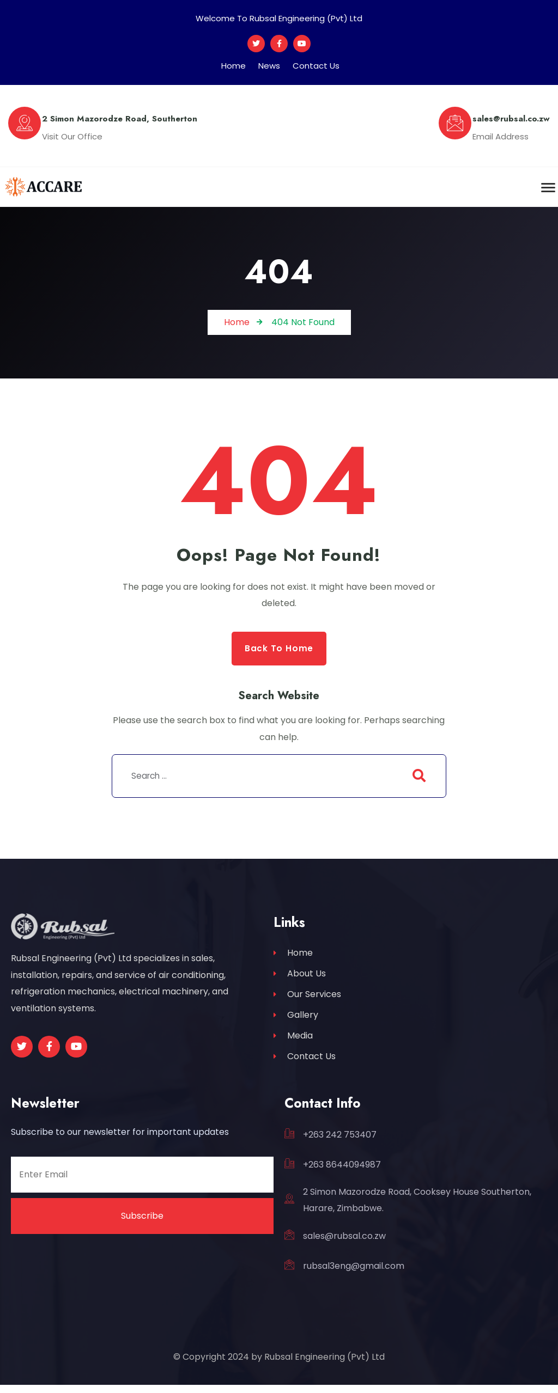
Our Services (307, 998)
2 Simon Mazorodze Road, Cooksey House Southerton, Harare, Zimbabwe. (417, 1208)
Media (293, 1041)
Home (233, 66)
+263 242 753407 (340, 1143)
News (269, 66)
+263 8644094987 (342, 1172)
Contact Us (316, 66)
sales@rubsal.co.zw (344, 1244)
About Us (300, 976)
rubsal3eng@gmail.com (353, 1274)
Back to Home (279, 648)
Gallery (296, 1019)
